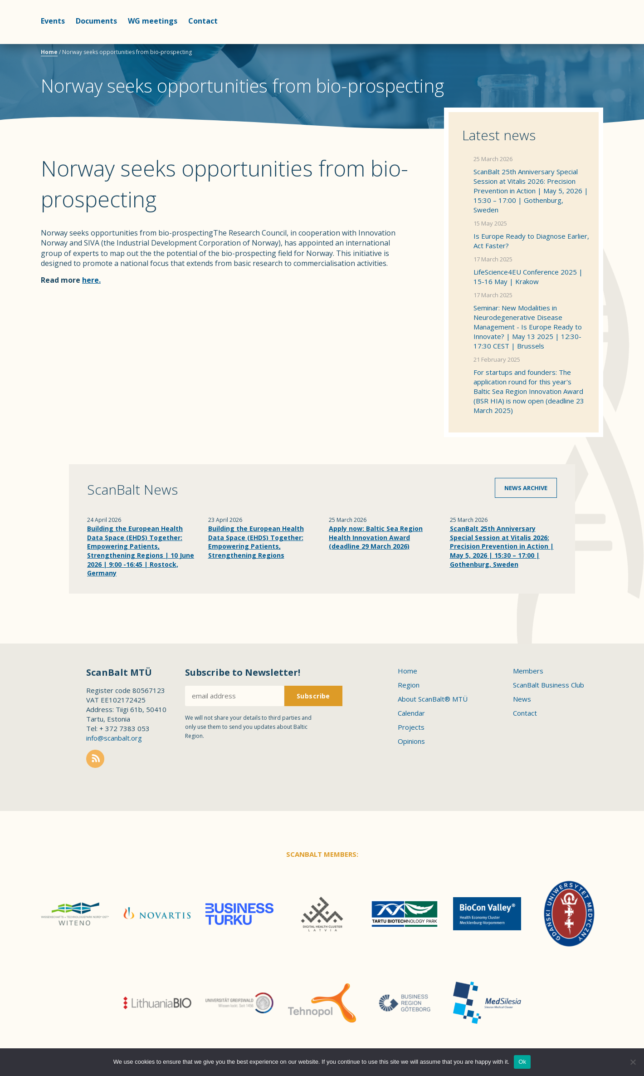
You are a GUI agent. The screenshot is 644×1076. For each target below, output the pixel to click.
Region (409, 684)
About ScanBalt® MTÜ (433, 698)
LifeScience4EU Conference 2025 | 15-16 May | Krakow (528, 276)
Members (528, 670)
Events (53, 21)
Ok (522, 1061)
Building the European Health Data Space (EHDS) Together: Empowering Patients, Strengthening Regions (256, 542)
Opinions (411, 741)
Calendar (411, 712)
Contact (203, 21)
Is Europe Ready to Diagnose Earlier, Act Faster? (531, 240)
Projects (411, 727)
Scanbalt (580, 43)
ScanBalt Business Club (548, 684)
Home (49, 52)
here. (91, 280)
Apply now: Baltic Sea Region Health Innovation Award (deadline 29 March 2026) (376, 537)
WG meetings (152, 21)
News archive (525, 488)
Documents (96, 21)
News (522, 698)
